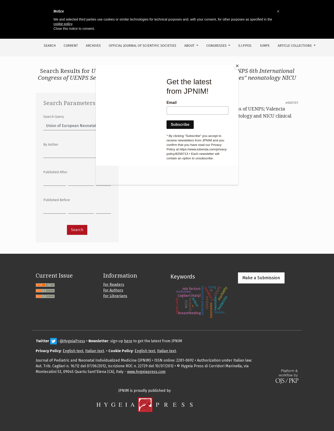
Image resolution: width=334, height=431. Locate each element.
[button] (278, 11)
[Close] (237, 65)
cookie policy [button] (62, 24)
